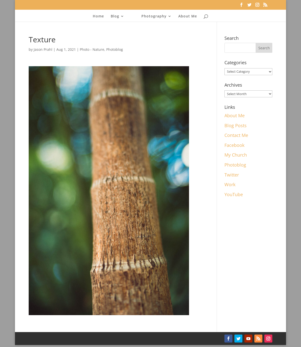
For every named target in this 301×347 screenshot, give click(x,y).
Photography (154, 16)
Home (98, 16)
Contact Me (236, 135)
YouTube (233, 194)
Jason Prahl (43, 49)
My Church (235, 155)
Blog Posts (235, 125)
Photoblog (114, 49)
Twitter (231, 175)
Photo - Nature (92, 49)
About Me (187, 16)
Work (229, 184)
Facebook (234, 145)
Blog (115, 16)
